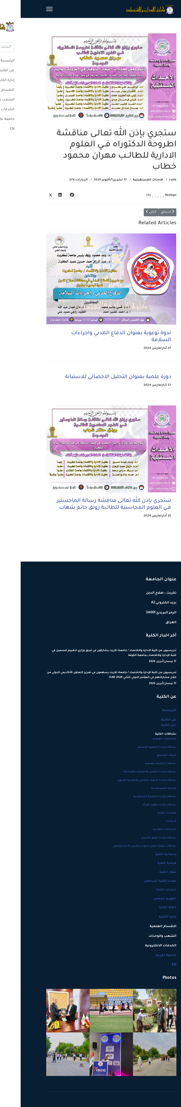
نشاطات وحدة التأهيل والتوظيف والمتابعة (129, 771)
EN (153, 965)
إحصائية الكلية (145, 854)
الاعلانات (150, 821)
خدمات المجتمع (146, 755)
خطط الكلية (147, 907)
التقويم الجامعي (144, 898)
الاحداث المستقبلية (127, 180)
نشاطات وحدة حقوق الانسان (138, 838)
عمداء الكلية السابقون (139, 881)
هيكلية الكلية (146, 863)
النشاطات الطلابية (144, 829)
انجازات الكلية (146, 889)
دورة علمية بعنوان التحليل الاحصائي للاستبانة (97, 377)
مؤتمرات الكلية (146, 813)
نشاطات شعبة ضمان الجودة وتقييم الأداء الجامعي (124, 846)
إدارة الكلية (147, 917)
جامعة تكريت (145, 955)
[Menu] (29, 9)
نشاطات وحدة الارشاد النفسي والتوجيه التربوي (126, 780)
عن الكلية (148, 720)
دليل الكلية (148, 725)
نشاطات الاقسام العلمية (140, 763)
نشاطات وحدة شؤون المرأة (139, 805)
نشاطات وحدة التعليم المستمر (136, 747)
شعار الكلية (147, 872)
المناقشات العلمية (144, 739)
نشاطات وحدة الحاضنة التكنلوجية (134, 796)
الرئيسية (148, 710)
